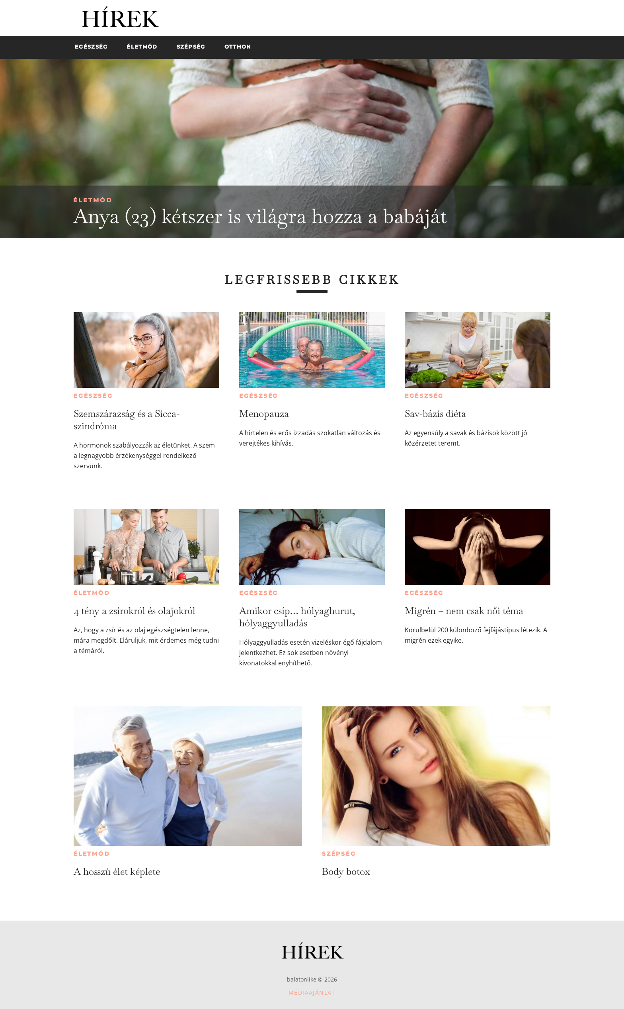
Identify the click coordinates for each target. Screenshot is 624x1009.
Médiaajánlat (312, 992)
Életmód (92, 200)
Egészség (93, 395)
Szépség (339, 853)
